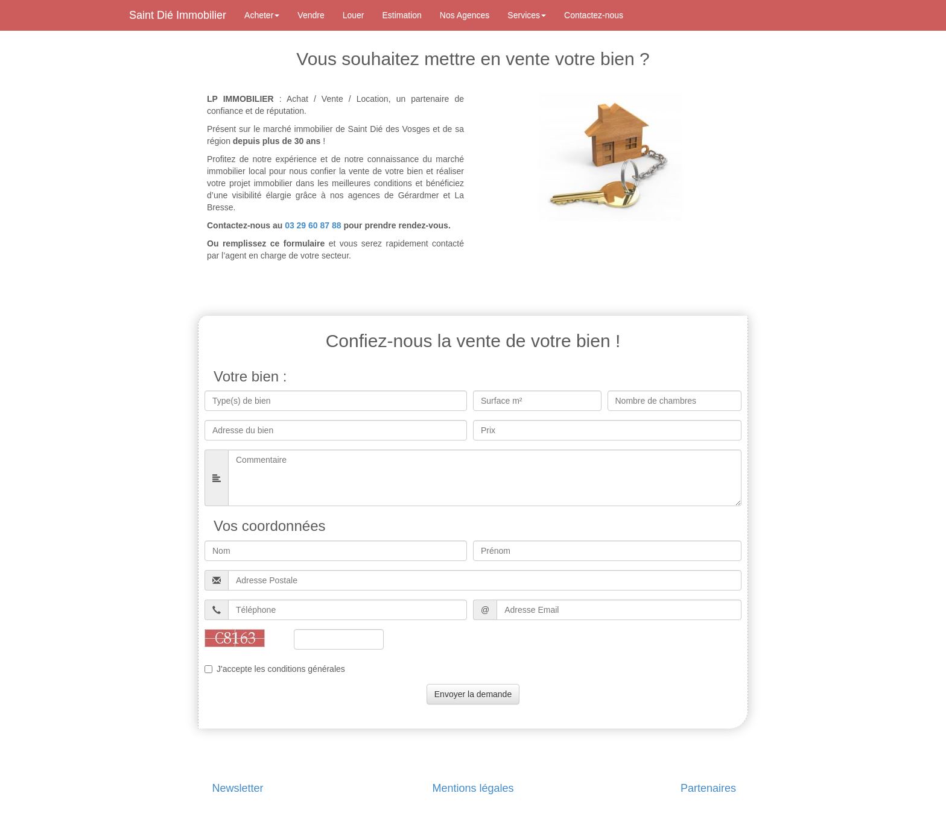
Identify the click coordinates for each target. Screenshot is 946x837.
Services (526, 15)
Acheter (261, 15)
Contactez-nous (593, 15)
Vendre (310, 15)
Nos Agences (465, 15)
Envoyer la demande (473, 694)
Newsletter (237, 788)
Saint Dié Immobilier (177, 15)
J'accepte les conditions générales (275, 669)
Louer (353, 15)
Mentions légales (472, 788)
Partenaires (708, 788)
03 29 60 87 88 (313, 225)
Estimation (402, 15)
